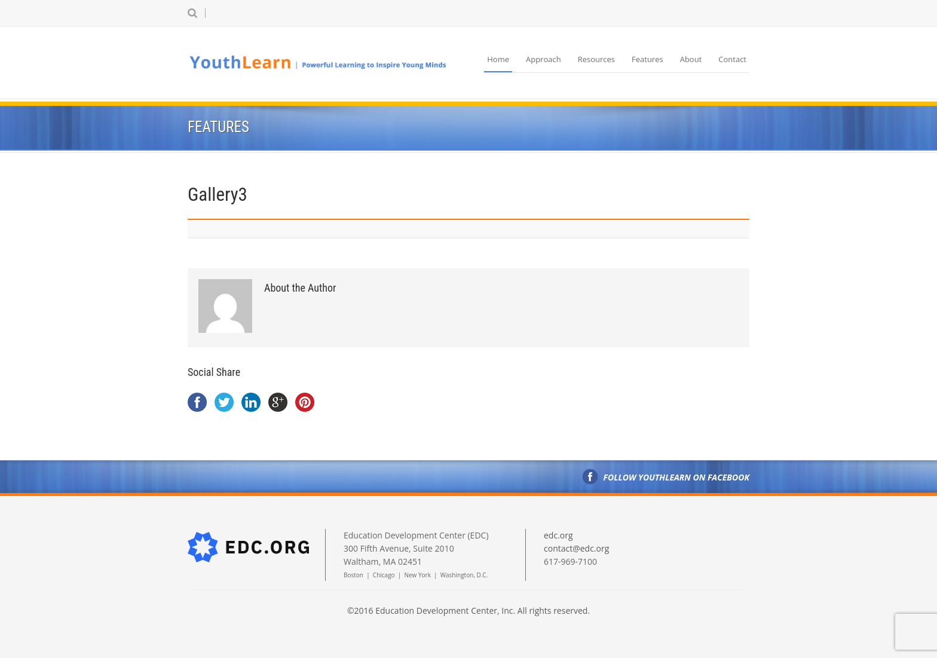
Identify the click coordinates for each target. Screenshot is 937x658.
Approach (543, 59)
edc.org (558, 535)
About (691, 59)
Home (498, 59)
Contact (732, 59)
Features (647, 59)
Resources (596, 59)
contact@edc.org (576, 548)
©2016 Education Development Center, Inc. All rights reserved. (468, 610)
